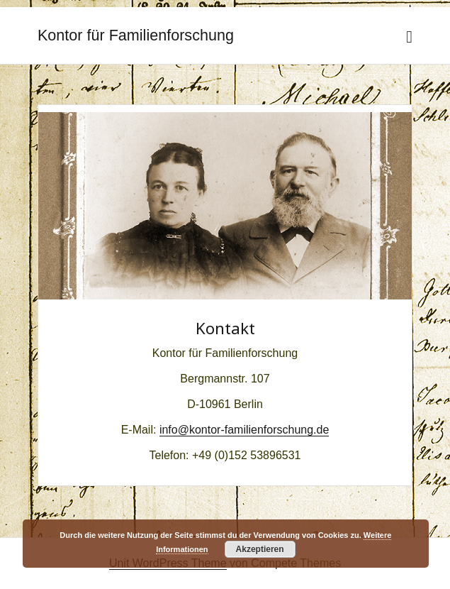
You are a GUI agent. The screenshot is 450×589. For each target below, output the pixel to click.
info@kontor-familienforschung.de (244, 430)
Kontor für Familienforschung (136, 35)
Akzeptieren (260, 549)
